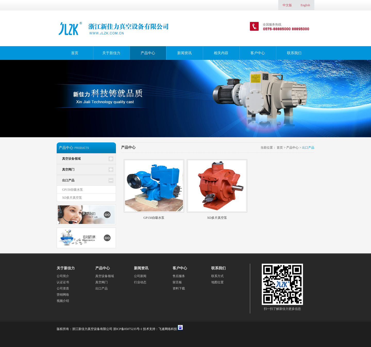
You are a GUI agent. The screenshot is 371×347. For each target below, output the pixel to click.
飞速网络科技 (167, 329)
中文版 (287, 5)
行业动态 (140, 282)
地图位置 (217, 282)
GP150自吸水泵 (72, 189)
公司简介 (63, 276)
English (305, 5)
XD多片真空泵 (72, 197)
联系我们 (294, 53)
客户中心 (257, 53)
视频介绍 (63, 301)
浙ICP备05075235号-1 (127, 329)
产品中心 (148, 53)
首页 (74, 53)
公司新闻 (140, 276)
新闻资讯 (184, 53)
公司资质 (63, 288)
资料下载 (179, 288)
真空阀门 (68, 169)
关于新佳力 (111, 53)
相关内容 (221, 53)
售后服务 (179, 276)
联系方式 (217, 276)
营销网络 (63, 294)
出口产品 (68, 180)
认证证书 (63, 282)
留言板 (177, 282)
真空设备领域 (71, 158)
